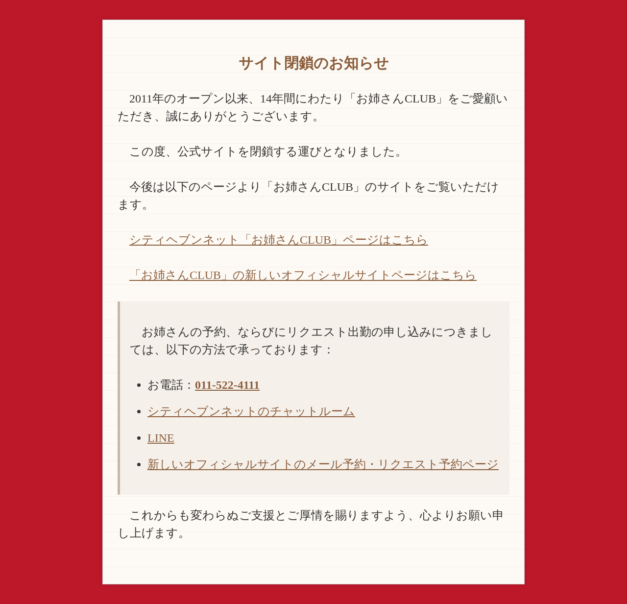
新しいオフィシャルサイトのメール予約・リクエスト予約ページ (323, 464)
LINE (160, 437)
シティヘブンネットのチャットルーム (251, 411)
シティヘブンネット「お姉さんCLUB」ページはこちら (278, 239)
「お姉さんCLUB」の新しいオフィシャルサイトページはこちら (303, 275)
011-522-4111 (227, 384)
